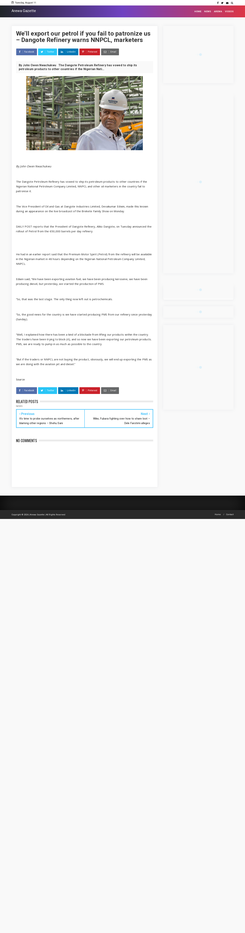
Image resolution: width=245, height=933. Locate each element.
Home (218, 514)
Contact (230, 514)
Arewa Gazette (23, 11)
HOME (197, 11)
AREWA (218, 11)
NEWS (207, 11)
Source (20, 379)
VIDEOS (229, 11)
